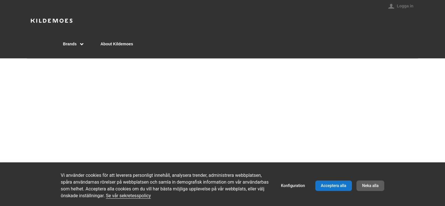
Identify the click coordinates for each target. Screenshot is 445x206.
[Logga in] (401, 6)
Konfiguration (293, 185)
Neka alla (370, 185)
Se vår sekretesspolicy (128, 195)
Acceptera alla (333, 185)
